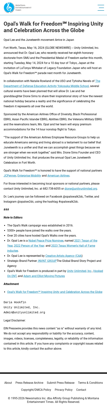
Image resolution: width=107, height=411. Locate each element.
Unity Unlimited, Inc (79, 271)
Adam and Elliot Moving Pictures (44, 276)
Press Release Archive (29, 382)
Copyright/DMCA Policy (36, 389)
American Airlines (58, 175)
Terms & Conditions (90, 382)
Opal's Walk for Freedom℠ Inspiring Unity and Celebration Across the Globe (54, 292)
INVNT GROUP (47, 261)
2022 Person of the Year (29, 245)
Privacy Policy (64, 389)
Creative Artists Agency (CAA (63, 256)
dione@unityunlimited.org (80, 188)
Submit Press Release (60, 382)
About (8, 382)
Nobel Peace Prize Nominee (45, 240)
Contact (81, 389)
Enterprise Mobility (29, 175)
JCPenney (10, 175)
